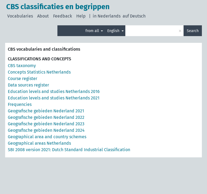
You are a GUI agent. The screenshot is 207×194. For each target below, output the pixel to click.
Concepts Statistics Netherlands (39, 72)
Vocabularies (20, 16)
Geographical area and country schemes (47, 136)
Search (193, 31)
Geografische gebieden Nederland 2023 (46, 123)
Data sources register (28, 85)
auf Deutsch (134, 16)
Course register (22, 78)
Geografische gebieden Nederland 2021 (46, 110)
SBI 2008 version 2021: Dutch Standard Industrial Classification (69, 149)
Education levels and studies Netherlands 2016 (54, 91)
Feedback (62, 16)
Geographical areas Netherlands (39, 143)
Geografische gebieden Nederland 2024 (46, 130)
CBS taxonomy (22, 65)
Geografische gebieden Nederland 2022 (46, 117)
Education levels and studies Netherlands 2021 (53, 98)
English (113, 31)
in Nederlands (106, 16)
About (43, 16)
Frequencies (20, 104)
